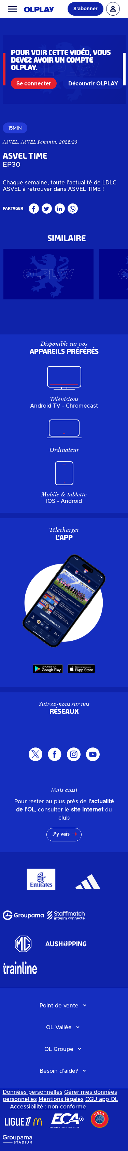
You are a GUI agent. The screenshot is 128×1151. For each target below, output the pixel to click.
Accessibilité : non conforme (48, 1106)
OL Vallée (59, 1027)
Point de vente (59, 1005)
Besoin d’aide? (59, 1071)
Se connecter (33, 83)
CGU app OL (101, 1099)
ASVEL (10, 142)
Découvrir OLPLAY (93, 83)
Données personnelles (32, 1092)
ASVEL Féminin (38, 142)
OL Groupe (58, 1049)
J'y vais (61, 834)
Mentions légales (61, 1099)
